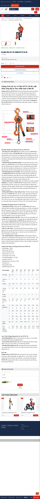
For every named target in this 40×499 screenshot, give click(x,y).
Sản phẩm (22, 424)
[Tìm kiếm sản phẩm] (25, 9)
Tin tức (22, 427)
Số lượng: (2, 63)
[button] (38, 407)
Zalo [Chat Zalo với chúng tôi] (9, 5)
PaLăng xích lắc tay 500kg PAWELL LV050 (9, 412)
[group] (20, 31)
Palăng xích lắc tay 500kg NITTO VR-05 (28, 412)
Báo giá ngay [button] (15, 5)
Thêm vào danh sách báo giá (20, 69)
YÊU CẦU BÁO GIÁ (20, 66)
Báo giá (16, 415)
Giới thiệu (22, 429)
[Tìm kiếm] (32, 9)
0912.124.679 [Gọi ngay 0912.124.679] (4, 5)
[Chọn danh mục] (14, 9)
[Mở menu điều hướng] (2, 9)
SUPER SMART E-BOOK (25, 426)
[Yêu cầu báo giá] (37, 493)
